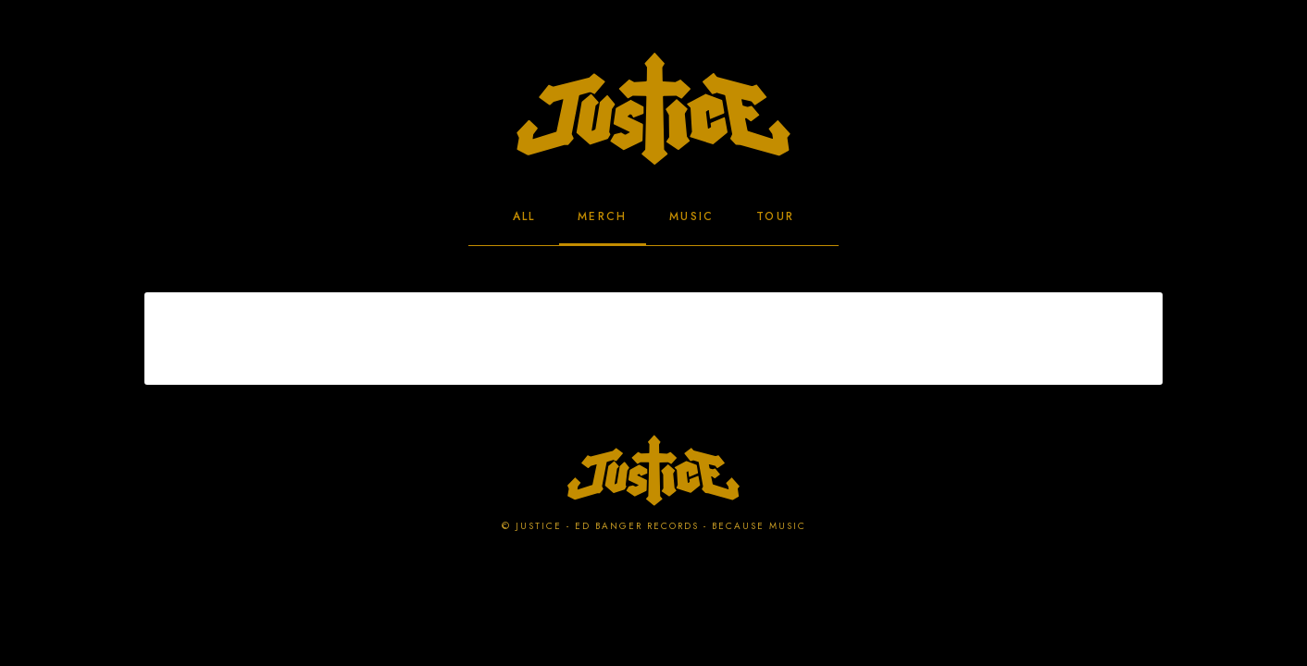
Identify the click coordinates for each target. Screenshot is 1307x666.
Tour (775, 216)
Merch (603, 216)
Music (692, 216)
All (524, 216)
